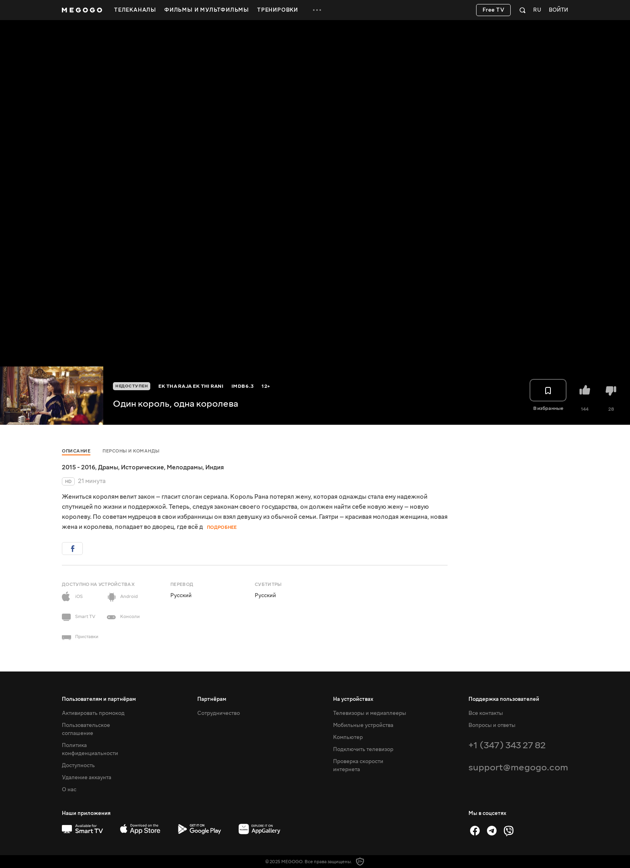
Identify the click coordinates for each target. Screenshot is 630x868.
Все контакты (485, 713)
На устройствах (353, 699)
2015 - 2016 (78, 467)
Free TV (494, 10)
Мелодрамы (184, 467)
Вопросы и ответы (491, 725)
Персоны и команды (131, 451)
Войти (558, 10)
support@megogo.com (518, 767)
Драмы (108, 467)
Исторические (142, 467)
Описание (76, 451)
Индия (214, 467)
